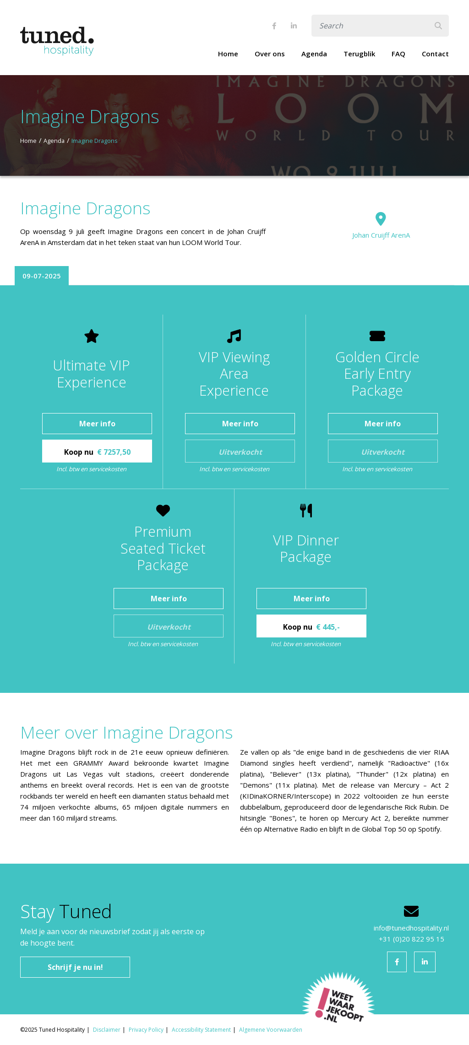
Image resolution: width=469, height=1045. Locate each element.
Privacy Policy (146, 1030)
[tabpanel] (234, 489)
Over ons (270, 53)
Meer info (97, 424)
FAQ (398, 53)
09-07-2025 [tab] (41, 275)
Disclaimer (106, 1030)
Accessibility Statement (201, 1030)
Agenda (314, 53)
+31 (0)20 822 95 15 (411, 938)
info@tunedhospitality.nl (411, 927)
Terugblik (359, 53)
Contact (435, 53)
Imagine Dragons (94, 140)
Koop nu (97, 451)
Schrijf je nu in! (75, 967)
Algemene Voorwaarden (270, 1030)
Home (228, 53)
